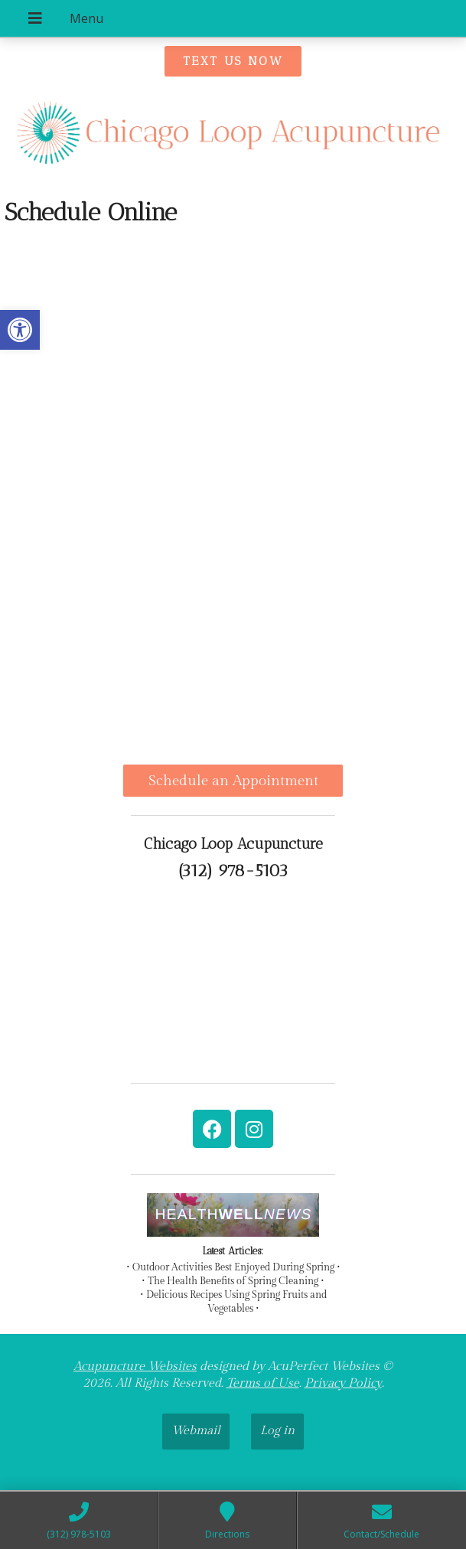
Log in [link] (277, 1430)
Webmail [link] (195, 1430)
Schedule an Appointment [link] (233, 780)
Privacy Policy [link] (343, 1383)
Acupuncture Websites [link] (135, 1366)
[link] (20, 330)
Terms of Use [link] (262, 1383)
